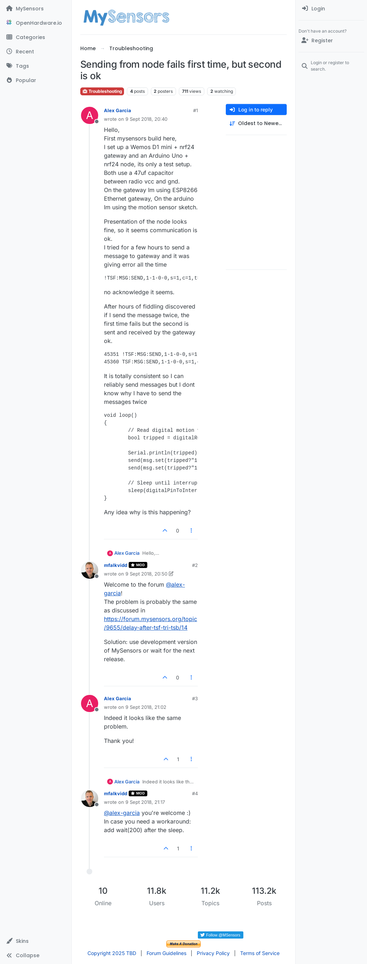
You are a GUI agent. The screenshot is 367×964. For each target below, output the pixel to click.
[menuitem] (331, 8)
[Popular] (35, 80)
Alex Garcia (117, 110)
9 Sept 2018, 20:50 (146, 574)
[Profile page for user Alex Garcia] (89, 115)
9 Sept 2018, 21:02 (145, 707)
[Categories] (35, 37)
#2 (195, 565)
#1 (195, 110)
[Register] (331, 40)
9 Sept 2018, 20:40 (146, 119)
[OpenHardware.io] (35, 23)
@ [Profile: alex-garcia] (122, 812)
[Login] (331, 8)
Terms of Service (260, 953)
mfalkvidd (115, 565)
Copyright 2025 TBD (111, 953)
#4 (195, 793)
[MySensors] (35, 8)
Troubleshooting (102, 91)
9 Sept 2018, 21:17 (145, 802)
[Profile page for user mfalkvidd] (89, 570)
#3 (195, 698)
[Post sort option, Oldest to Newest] (256, 123)
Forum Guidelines (166, 953)
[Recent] (35, 51)
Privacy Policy (213, 953)
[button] (35, 941)
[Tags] (35, 66)
